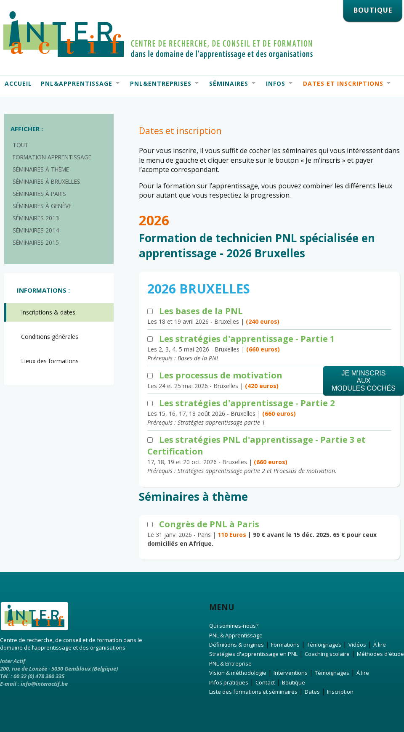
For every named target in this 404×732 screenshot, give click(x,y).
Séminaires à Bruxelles (46, 181)
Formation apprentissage (52, 157)
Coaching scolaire (327, 654)
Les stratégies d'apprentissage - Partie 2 (247, 403)
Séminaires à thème (41, 169)
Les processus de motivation (220, 375)
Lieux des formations (50, 361)
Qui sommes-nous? (233, 625)
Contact (265, 682)
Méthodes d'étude (380, 654)
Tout (21, 145)
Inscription (340, 691)
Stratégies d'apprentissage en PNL (253, 654)
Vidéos (357, 644)
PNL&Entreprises (162, 83)
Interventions (291, 673)
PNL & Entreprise (230, 663)
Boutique (293, 682)
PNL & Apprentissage (236, 635)
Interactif (158, 34)
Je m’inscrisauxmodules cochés (364, 381)
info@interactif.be (44, 683)
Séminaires (230, 83)
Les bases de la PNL (201, 311)
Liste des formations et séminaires (253, 691)
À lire (379, 644)
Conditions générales (49, 337)
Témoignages (324, 644)
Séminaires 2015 (36, 242)
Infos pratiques (228, 682)
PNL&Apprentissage (78, 83)
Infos (276, 83)
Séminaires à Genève (42, 206)
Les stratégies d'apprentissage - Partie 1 (247, 338)
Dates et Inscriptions (344, 83)
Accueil (18, 83)
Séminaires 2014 (36, 230)
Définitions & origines (236, 644)
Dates (312, 691)
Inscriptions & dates (48, 312)
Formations (285, 644)
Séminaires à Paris (39, 194)
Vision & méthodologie (237, 673)
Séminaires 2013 (36, 218)
